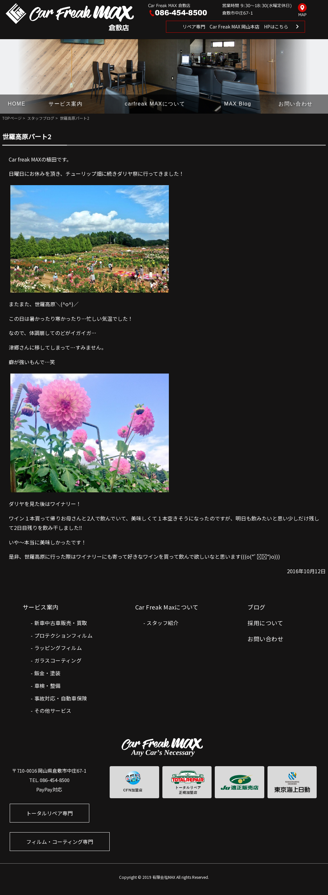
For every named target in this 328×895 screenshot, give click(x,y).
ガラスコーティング (58, 660)
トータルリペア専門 (49, 813)
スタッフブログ (40, 118)
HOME (16, 103)
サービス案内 (66, 103)
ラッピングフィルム (58, 648)
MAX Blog (237, 103)
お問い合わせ (296, 103)
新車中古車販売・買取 (60, 623)
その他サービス (52, 710)
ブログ (256, 607)
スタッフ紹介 (162, 623)
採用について (265, 623)
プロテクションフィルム (63, 635)
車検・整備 (47, 685)
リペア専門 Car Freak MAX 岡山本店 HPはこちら (235, 26)
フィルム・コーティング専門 (59, 841)
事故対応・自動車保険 (60, 698)
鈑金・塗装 (47, 673)
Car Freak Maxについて (167, 607)
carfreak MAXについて (155, 103)
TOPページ (12, 118)
